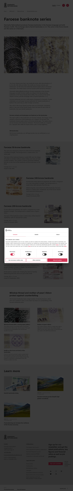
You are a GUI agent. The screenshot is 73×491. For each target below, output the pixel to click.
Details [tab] (36, 234)
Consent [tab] (15, 234)
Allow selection (36, 260)
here (57, 244)
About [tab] (57, 234)
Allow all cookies (57, 260)
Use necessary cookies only (15, 260)
